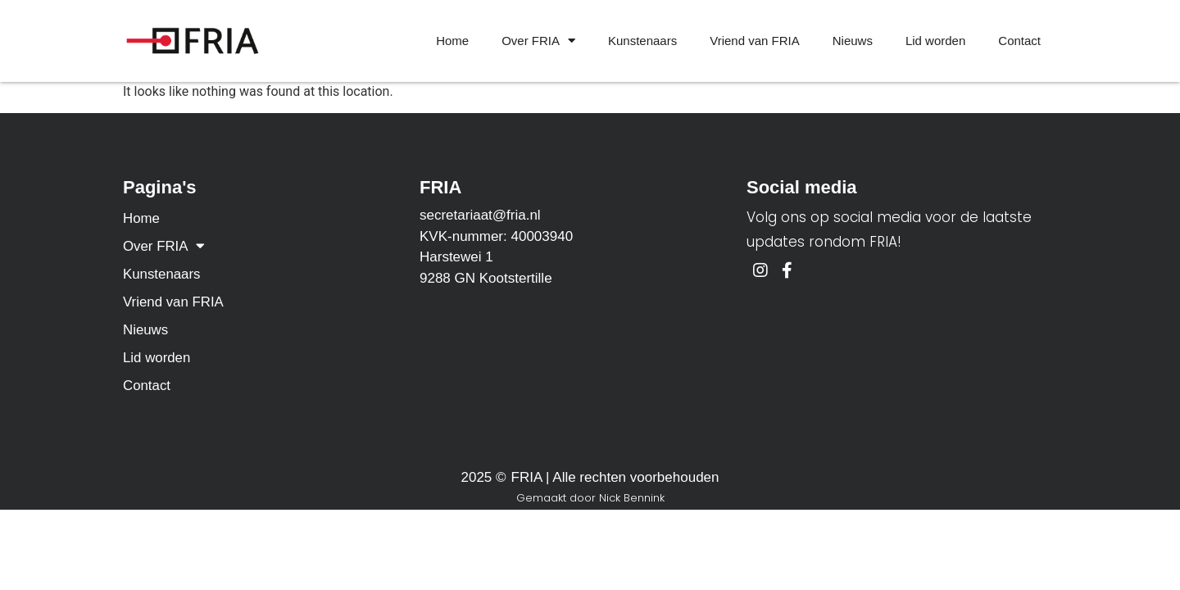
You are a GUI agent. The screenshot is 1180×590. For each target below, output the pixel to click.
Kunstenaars (642, 41)
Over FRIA (538, 41)
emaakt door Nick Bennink (595, 498)
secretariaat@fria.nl (480, 215)
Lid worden (935, 41)
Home (452, 41)
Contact (1019, 41)
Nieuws (853, 41)
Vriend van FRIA (755, 41)
